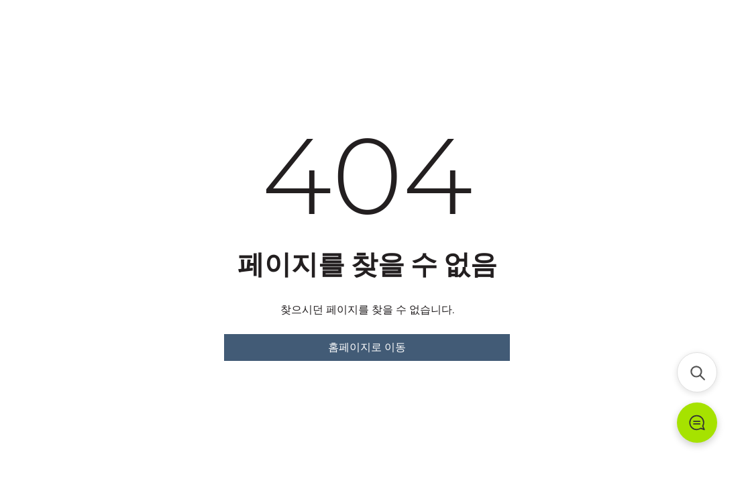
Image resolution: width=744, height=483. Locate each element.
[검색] (697, 372)
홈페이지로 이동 (367, 347)
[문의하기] (697, 422)
